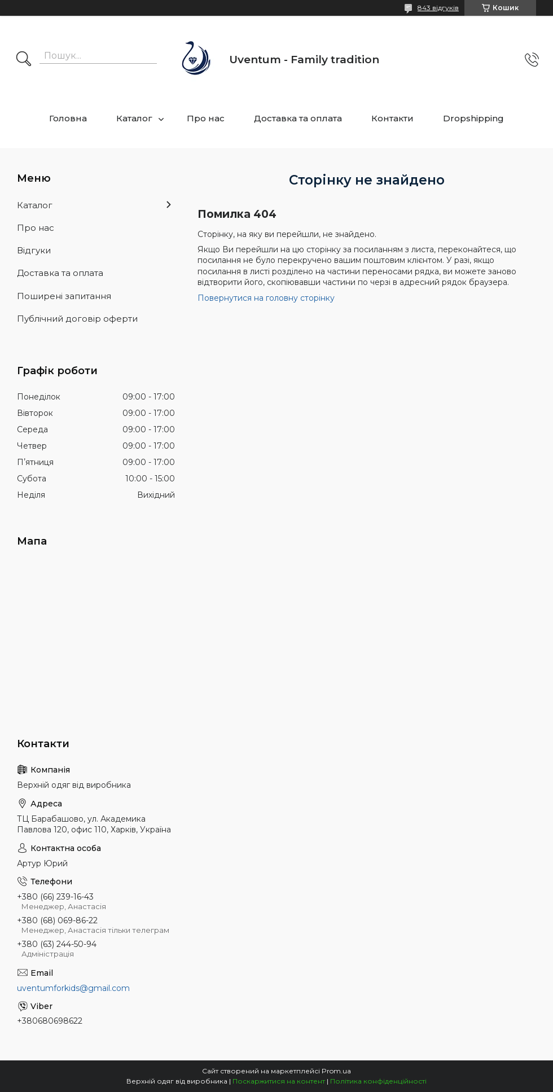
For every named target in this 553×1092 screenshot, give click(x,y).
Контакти (392, 118)
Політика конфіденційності (378, 1081)
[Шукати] (23, 60)
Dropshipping (473, 118)
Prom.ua (336, 1071)
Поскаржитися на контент (278, 1081)
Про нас (206, 118)
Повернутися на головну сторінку (266, 298)
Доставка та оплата (298, 118)
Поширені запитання (64, 296)
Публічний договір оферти (77, 318)
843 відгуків (438, 7)
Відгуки (34, 250)
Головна (68, 118)
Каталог (134, 118)
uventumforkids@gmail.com (73, 988)
